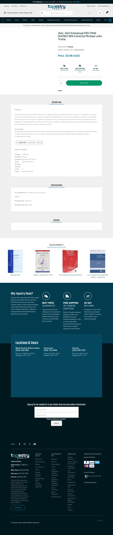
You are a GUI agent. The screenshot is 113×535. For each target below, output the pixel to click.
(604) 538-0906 (20, 470)
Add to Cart (84, 83)
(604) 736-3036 (19, 473)
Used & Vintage (23, 13)
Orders (37, 469)
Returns (53, 462)
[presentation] (3, 20)
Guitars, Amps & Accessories (73, 462)
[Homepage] (56, 7)
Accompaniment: (21, 192)
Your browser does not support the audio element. (29, 142)
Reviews (70, 510)
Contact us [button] (14, 6)
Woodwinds (71, 482)
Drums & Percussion (70, 20)
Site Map (99, 520)
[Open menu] (5, 12)
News (30, 13)
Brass (98, 20)
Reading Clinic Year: (22, 205)
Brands (70, 505)
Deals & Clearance (12, 13)
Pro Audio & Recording (71, 476)
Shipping (54, 459)
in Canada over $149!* (44, 2)
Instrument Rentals (103, 6)
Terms (53, 467)
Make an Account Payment (38, 474)
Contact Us (18, 507)
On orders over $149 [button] (80, 71)
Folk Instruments (71, 471)
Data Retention (56, 497)
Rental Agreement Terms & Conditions (54, 472)
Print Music (26, 25)
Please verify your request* (56, 419)
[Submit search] (42, 13)
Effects (25, 20)
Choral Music (36, 25)
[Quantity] (62, 83)
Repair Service (91, 6)
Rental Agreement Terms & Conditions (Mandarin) (54, 481)
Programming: (20, 201)
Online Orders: (15, 465)
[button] (64, 68)
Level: (17, 197)
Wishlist (37, 464)
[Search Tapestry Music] (56, 13)
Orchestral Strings (87, 20)
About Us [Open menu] (23, 6)
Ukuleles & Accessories (71, 467)
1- (21, 465)
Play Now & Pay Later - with (69, 2)
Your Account (39, 467)
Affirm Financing (54, 489)
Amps (17, 20)
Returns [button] (96, 70)
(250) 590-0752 (18, 477)
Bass (33, 20)
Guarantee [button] (64, 70)
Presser (70, 47)
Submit (56, 423)
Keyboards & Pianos (53, 20)
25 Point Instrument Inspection (38, 485)
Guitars (8, 20)
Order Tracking (39, 462)
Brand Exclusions (54, 493)
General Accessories (71, 495)
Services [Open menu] (6, 6)
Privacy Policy (55, 464)
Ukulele (41, 20)
